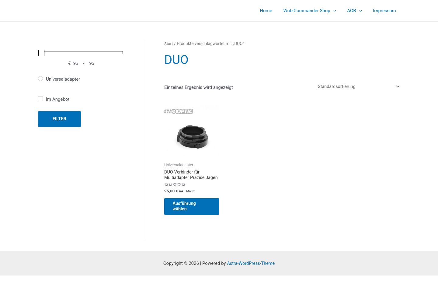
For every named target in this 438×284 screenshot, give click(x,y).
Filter (59, 118)
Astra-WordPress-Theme (251, 272)
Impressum (385, 10)
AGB (357, 10)
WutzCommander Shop (314, 10)
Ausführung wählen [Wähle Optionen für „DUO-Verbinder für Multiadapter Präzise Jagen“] (188, 214)
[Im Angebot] (40, 98)
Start (168, 43)
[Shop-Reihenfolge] (356, 87)
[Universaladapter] (40, 78)
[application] (338, 10)
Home (273, 10)
